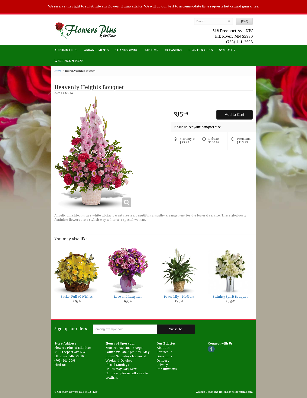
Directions (164, 356)
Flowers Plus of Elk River (85, 29)
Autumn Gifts (66, 50)
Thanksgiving (126, 50)
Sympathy (227, 50)
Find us (60, 364)
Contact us (164, 352)
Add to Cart (234, 114)
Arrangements (96, 50)
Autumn (152, 50)
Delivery (163, 360)
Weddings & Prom (69, 60)
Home (57, 70)
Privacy (162, 364)
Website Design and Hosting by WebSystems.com (224, 392)
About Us (163, 347)
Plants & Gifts (200, 50)
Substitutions (167, 369)
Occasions (173, 50)
